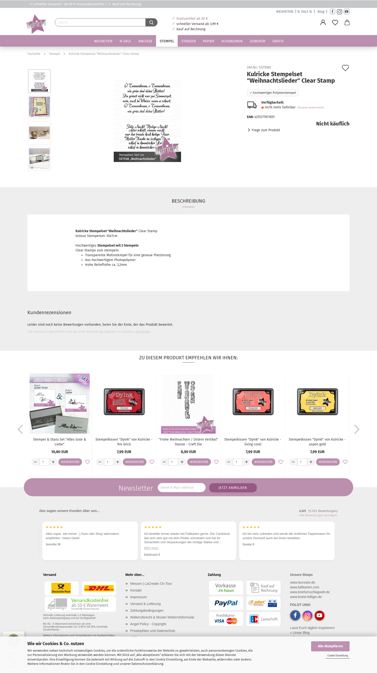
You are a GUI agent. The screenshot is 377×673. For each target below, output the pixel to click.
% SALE (125, 41)
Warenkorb (70, 462)
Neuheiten (103, 41)
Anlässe (145, 41)
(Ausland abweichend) (310, 107)
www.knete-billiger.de (306, 597)
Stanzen (188, 41)
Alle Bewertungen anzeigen (318, 515)
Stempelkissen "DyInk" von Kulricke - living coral (252, 441)
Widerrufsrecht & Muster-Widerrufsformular (162, 617)
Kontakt (136, 590)
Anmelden (143, 332)
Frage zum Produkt (266, 130)
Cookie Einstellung (337, 655)
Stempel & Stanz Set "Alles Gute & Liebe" (59, 441)
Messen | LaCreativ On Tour (151, 584)
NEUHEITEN (284, 12)
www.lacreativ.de (302, 582)
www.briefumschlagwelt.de (310, 592)
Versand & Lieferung (145, 604)
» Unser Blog (300, 633)
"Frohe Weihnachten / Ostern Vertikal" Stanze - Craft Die (188, 441)
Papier (208, 41)
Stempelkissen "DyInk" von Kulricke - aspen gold (317, 441)
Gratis (277, 41)
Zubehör (257, 41)
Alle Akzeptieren (330, 646)
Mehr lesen (151, 548)
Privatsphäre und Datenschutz (153, 631)
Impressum (138, 597)
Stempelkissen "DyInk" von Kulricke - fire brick (123, 441)
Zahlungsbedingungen (147, 610)
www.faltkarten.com (304, 587)
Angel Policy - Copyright (148, 624)
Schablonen (232, 41)
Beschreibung (188, 201)
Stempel (167, 41)
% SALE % (304, 12)
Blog (321, 12)
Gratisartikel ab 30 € (192, 19)
